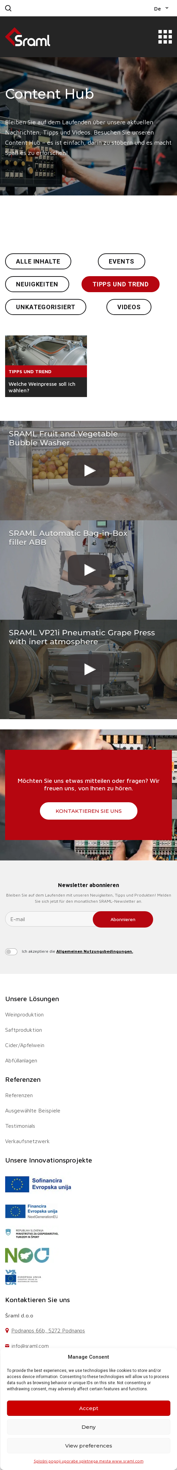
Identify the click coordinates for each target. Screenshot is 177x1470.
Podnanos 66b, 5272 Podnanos (48, 1330)
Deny (88, 1427)
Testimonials (20, 1126)
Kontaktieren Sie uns (89, 811)
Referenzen (23, 1079)
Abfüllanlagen (21, 1060)
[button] (161, 8)
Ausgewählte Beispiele (32, 1110)
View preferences (88, 1445)
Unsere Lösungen (32, 998)
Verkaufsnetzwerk (27, 1141)
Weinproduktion (24, 1014)
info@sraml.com (30, 1346)
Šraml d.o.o (19, 1315)
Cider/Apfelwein (24, 1045)
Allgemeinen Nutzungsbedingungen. (94, 951)
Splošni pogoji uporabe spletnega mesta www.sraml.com (89, 1461)
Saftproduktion (23, 1030)
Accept (88, 1408)
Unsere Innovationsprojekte (48, 1160)
